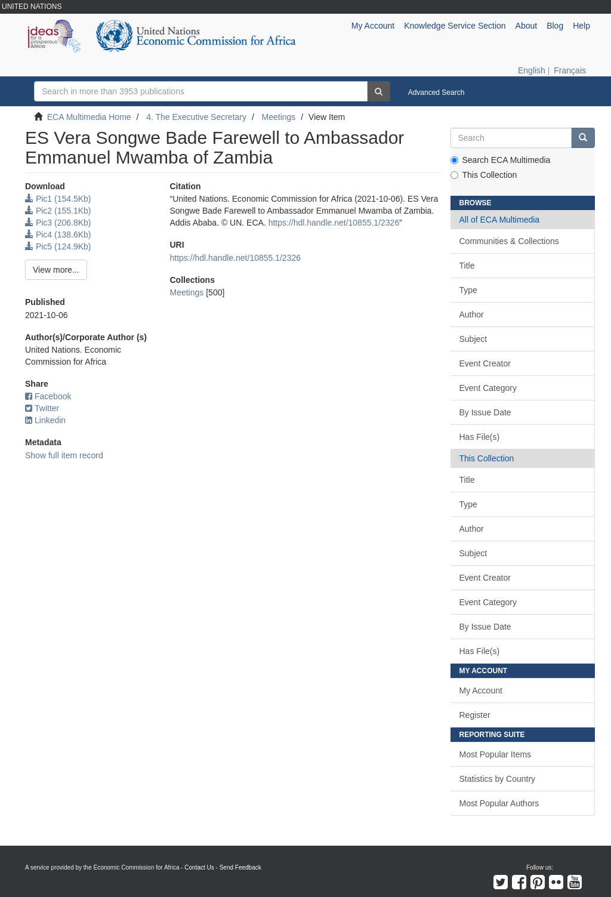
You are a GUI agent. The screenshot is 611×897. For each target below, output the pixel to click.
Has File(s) (479, 437)
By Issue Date (485, 412)
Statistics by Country (497, 779)
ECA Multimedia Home (89, 117)
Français (570, 70)
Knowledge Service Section (454, 25)
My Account (480, 690)
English (531, 70)
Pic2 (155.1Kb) (58, 210)
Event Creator (485, 363)
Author (471, 314)
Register (474, 715)
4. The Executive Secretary (196, 117)
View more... (56, 270)
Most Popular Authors (499, 803)
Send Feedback (240, 867)
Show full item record (64, 455)
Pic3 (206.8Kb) (58, 222)
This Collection (483, 175)
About (527, 25)
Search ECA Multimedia (500, 160)
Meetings (279, 117)
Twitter (42, 408)
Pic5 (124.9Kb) (58, 246)
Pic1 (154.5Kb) (58, 199)
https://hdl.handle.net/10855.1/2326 (334, 222)
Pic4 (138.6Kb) (58, 234)
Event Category (488, 388)
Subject (473, 339)
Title (467, 265)
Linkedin (45, 420)
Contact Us (199, 867)
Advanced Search (436, 92)
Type (468, 290)
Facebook (48, 396)
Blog (555, 25)
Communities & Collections (509, 241)
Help (581, 25)
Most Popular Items (495, 754)
